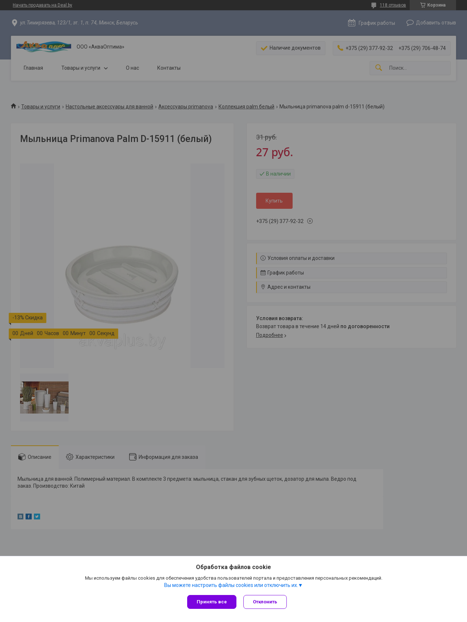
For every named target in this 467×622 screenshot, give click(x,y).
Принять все (212, 601)
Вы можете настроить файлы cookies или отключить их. (231, 585)
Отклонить (265, 601)
